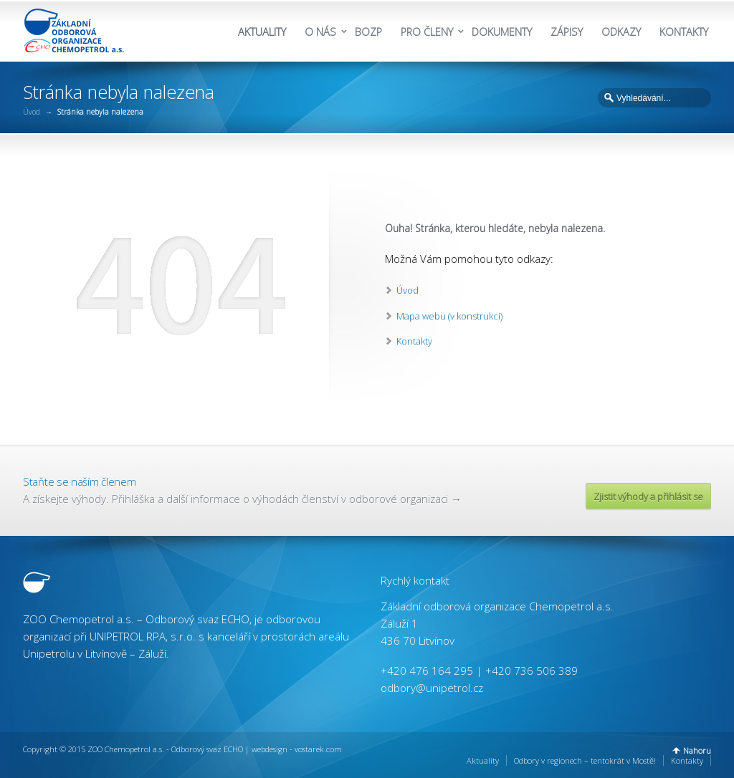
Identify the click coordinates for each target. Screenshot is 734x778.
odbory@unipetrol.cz (432, 688)
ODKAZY (621, 32)
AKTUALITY (262, 32)
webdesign (269, 749)
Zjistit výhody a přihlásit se (648, 496)
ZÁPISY (566, 32)
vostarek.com (318, 749)
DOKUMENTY (502, 32)
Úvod (31, 111)
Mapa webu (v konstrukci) (449, 315)
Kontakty (414, 341)
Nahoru (697, 750)
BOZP (368, 32)
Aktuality (483, 760)
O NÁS (320, 32)
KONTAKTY (683, 32)
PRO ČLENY (427, 32)
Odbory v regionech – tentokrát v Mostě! (585, 760)
